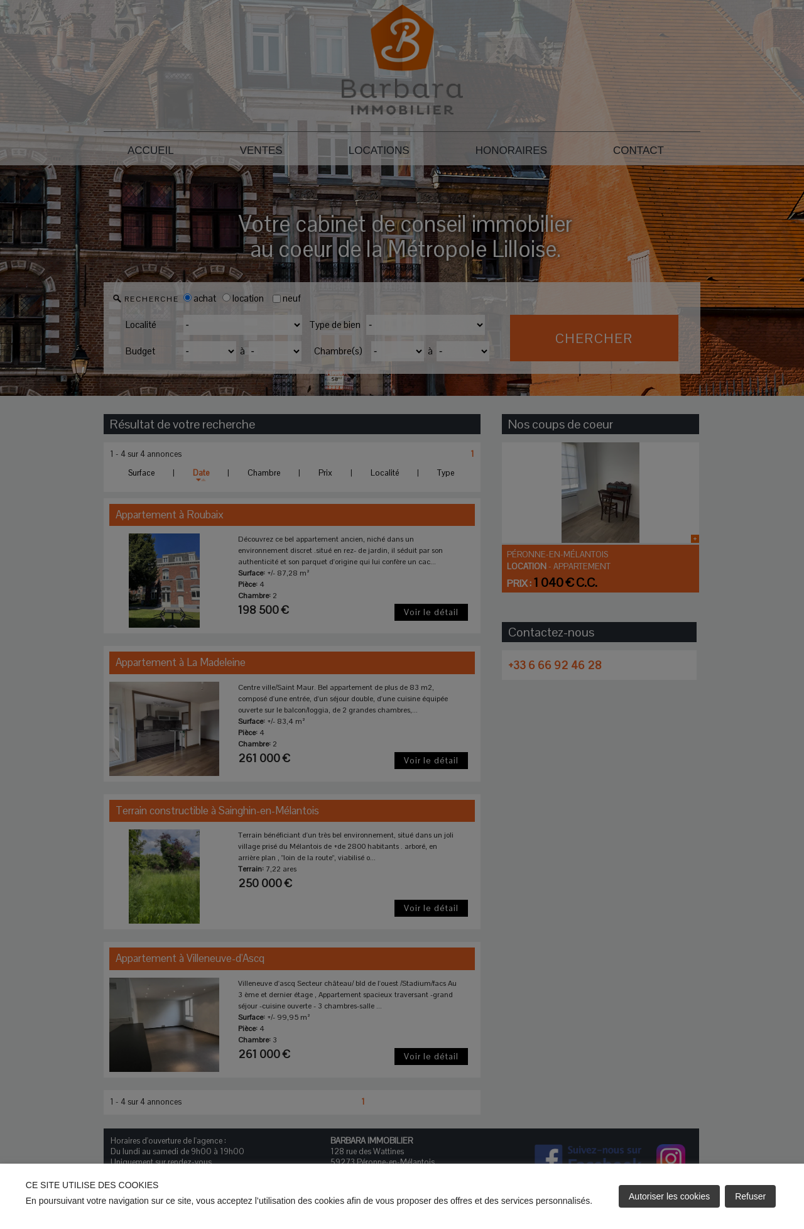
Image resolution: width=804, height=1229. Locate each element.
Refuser (750, 1196)
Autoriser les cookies (669, 1196)
